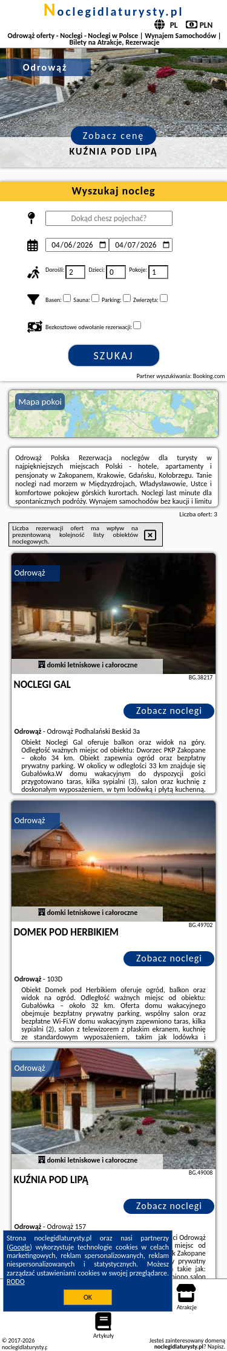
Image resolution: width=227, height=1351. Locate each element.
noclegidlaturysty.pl (114, 11)
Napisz (216, 1346)
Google (19, 1247)
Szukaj (114, 355)
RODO (16, 1281)
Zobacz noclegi (169, 710)
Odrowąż (30, 573)
